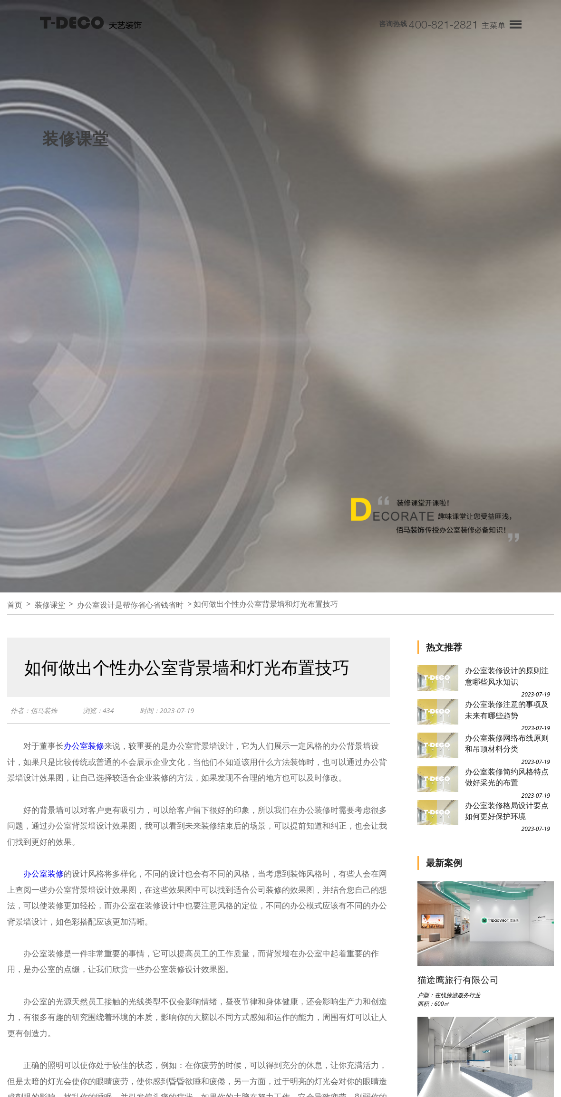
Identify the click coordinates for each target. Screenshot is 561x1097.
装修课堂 (50, 605)
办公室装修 (84, 745)
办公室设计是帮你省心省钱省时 (130, 605)
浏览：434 (102, 710)
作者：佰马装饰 (35, 710)
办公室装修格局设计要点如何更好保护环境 (507, 810)
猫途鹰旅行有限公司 (458, 979)
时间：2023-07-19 (173, 710)
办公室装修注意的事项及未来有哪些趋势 (507, 709)
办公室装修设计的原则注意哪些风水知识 (507, 676)
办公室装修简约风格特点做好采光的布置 (507, 777)
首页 (14, 605)
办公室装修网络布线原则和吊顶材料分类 (507, 743)
